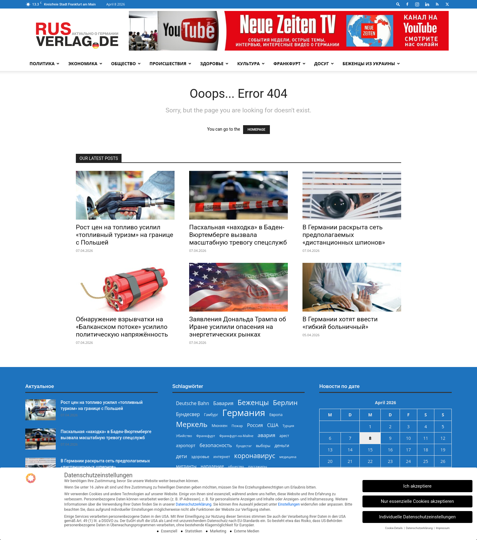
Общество (126, 63)
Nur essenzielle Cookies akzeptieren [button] (417, 501)
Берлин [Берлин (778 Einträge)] (285, 402)
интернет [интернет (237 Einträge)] (222, 456)
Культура (251, 63)
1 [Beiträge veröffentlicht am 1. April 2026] (370, 426)
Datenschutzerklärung (193, 504)
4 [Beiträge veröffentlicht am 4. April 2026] (425, 426)
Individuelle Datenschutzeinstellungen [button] (417, 517)
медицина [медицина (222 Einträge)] (287, 456)
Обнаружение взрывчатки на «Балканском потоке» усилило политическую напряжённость (122, 327)
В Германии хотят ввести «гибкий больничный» (340, 323)
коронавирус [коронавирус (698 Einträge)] (254, 455)
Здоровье (214, 63)
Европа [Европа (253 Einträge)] (275, 414)
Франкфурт (290, 63)
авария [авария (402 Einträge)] (266, 435)
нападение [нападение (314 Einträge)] (212, 466)
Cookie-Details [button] (394, 528)
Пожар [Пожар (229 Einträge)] (237, 425)
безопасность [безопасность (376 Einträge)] (216, 445)
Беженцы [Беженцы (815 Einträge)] (253, 402)
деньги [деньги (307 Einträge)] (281, 445)
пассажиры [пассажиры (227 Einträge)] (257, 466)
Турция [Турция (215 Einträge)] (288, 425)
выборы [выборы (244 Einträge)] (263, 445)
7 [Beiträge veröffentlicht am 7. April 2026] (350, 438)
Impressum (443, 528)
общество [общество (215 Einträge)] (236, 466)
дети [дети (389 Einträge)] (181, 456)
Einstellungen (289, 504)
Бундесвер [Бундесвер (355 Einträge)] (188, 414)
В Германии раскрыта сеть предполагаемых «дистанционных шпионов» (343, 235)
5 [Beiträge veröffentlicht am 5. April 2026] (443, 426)
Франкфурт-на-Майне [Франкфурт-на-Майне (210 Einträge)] (236, 436)
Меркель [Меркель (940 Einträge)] (192, 424)
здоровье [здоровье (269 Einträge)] (200, 456)
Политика (44, 63)
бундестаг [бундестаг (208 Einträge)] (244, 446)
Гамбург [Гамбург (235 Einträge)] (211, 414)
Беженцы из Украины (371, 63)
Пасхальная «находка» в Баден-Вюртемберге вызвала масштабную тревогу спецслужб (238, 235)
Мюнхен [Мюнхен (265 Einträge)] (220, 425)
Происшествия (170, 63)
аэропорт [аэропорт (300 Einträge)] (186, 445)
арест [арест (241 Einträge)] (284, 435)
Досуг (324, 63)
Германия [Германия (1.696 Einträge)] (243, 413)
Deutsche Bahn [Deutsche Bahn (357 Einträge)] (192, 403)
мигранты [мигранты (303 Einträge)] (186, 466)
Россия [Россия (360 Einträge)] (255, 425)
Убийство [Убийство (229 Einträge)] (184, 435)
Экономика (85, 63)
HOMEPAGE (256, 130)
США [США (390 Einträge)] (272, 425)
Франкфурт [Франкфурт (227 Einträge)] (205, 435)
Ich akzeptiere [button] (417, 486)
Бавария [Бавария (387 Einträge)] (223, 403)
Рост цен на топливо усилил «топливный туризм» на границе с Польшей (124, 235)
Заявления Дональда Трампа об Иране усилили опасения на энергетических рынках (237, 327)
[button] (398, 4)
